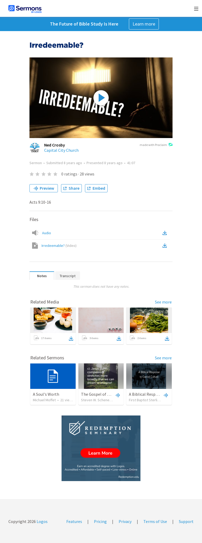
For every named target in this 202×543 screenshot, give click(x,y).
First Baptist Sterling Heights (151, 400)
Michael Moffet (44, 400)
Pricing (100, 521)
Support (186, 521)
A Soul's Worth (46, 394)
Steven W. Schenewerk (99, 400)
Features (74, 521)
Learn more (144, 24)
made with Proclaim (156, 145)
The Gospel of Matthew (102, 394)
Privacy (125, 521)
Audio (46, 233)
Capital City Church (61, 150)
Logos (42, 521)
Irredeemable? (59, 245)
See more (163, 302)
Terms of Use (155, 521)
